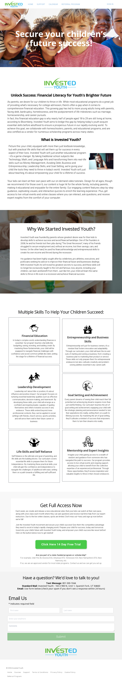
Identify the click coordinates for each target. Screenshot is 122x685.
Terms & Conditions (40, 672)
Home (9, 672)
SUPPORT (41, 4)
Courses (17, 672)
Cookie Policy (70, 672)
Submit (61, 636)
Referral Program (14, 676)
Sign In (110, 4)
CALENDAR (53, 4)
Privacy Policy (56, 672)
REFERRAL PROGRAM (71, 4)
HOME (30, 4)
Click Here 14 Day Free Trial (61, 544)
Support (26, 672)
